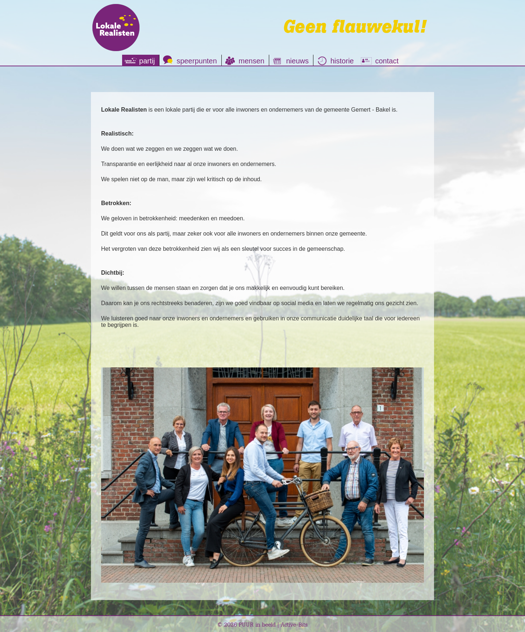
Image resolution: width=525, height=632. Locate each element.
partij (147, 61)
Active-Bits (294, 624)
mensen (251, 61)
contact (386, 61)
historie (342, 61)
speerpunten (196, 61)
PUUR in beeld (257, 624)
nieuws (297, 61)
